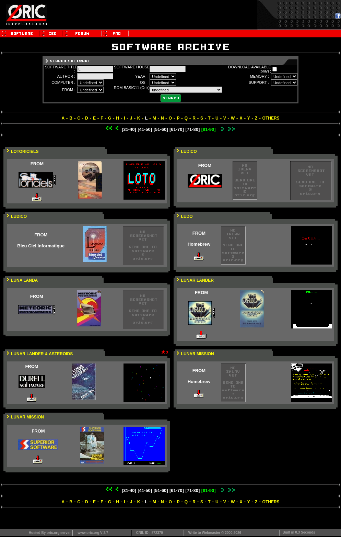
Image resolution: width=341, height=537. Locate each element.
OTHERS (271, 118)
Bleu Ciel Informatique (40, 245)
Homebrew (199, 244)
